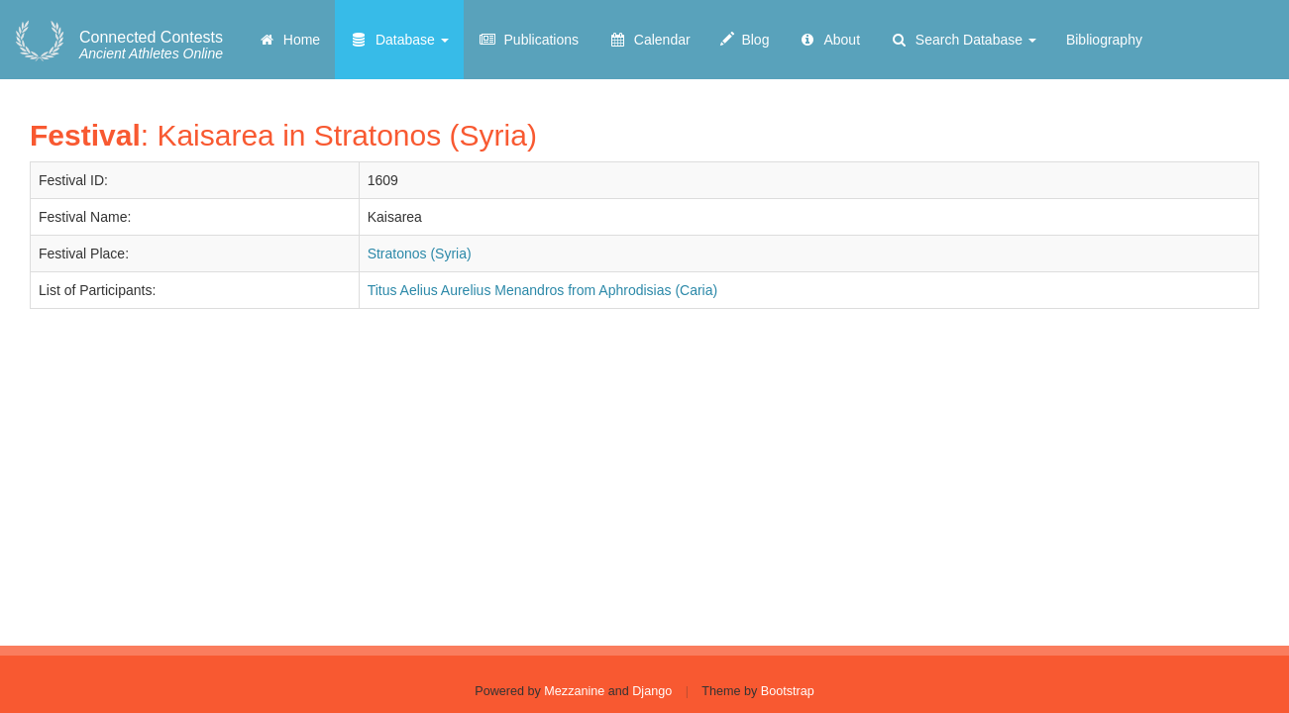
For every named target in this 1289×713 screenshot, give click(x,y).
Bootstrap (787, 691)
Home (289, 40)
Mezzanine (574, 691)
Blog (745, 40)
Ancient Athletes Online (151, 45)
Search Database (963, 40)
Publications (529, 40)
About (829, 40)
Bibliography (1104, 40)
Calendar (649, 40)
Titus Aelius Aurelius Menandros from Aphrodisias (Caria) (543, 290)
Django (652, 691)
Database (399, 40)
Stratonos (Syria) (420, 253)
